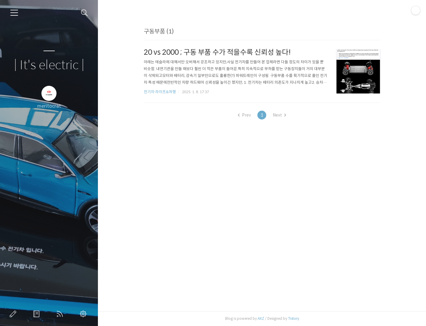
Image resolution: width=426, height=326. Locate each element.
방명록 (37, 314)
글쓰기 (14, 314)
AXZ (261, 318)
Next (279, 115)
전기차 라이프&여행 (160, 91)
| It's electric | (49, 65)
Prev (244, 115)
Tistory (293, 318)
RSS (61, 314)
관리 (84, 314)
